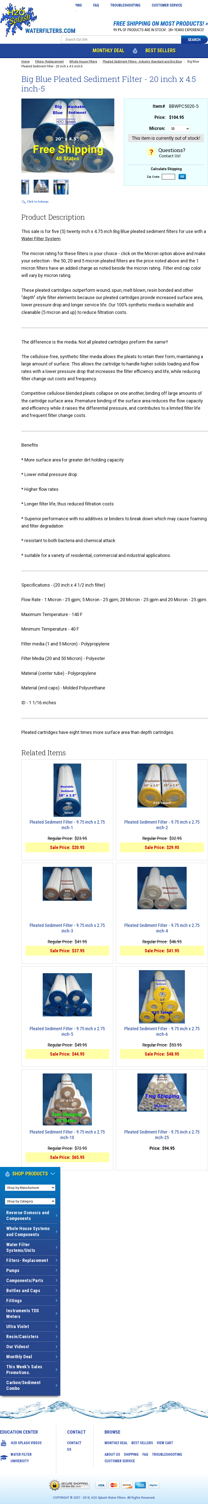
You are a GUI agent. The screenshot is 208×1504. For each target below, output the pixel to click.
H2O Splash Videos (26, 1443)
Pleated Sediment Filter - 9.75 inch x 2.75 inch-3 (67, 928)
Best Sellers (160, 51)
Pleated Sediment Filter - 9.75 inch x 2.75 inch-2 (161, 825)
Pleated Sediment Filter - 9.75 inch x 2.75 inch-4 (161, 928)
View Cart (165, 1443)
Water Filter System (41, 238)
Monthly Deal (109, 51)
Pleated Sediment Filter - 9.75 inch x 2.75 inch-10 (67, 1135)
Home (25, 61)
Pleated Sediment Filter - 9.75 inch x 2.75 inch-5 (67, 1031)
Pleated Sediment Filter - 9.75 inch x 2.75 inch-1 (67, 825)
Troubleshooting (125, 5)
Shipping (131, 1454)
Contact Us (74, 1446)
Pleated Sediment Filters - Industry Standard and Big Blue (142, 61)
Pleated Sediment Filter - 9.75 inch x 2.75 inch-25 (161, 1135)
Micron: (157, 128)
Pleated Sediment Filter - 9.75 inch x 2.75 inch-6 (161, 1031)
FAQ (96, 5)
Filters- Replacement (49, 61)
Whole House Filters (83, 61)
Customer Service (167, 5)
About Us (112, 1454)
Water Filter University (21, 1457)
